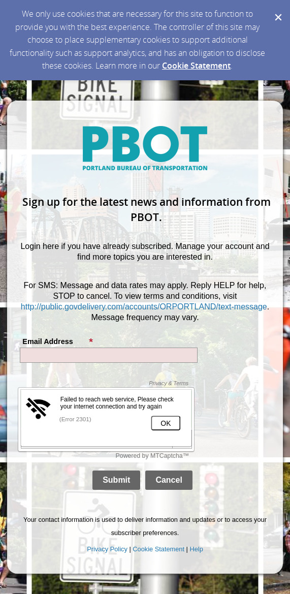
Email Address (57, 341)
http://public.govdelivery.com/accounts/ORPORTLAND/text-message (144, 306)
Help (196, 549)
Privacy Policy (107, 549)
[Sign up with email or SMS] (116, 480)
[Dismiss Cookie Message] (277, 9)
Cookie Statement (196, 65)
